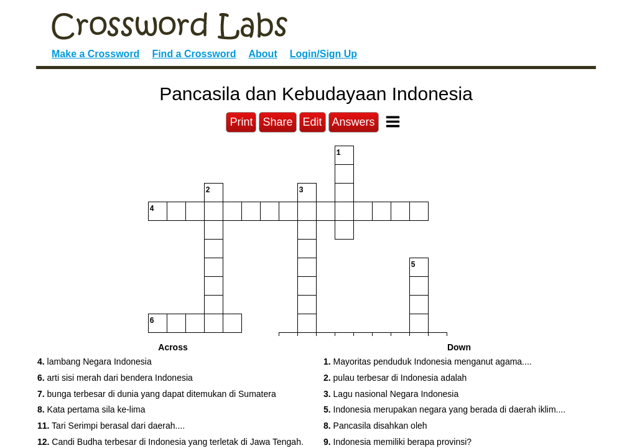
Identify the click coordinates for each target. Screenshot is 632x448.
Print (241, 122)
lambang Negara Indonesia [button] (94, 361)
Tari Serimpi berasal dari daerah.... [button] (111, 426)
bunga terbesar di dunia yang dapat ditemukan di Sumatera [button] (156, 394)
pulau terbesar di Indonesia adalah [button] (395, 378)
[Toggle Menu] (393, 122)
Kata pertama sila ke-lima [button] (91, 409)
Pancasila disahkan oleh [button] (375, 426)
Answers (353, 122)
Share (277, 122)
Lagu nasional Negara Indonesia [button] (390, 394)
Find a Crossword (194, 54)
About (263, 54)
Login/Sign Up (323, 54)
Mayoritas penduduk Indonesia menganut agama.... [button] (427, 361)
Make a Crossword (95, 54)
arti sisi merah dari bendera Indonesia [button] (115, 378)
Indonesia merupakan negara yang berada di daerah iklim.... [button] (444, 409)
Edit (312, 122)
